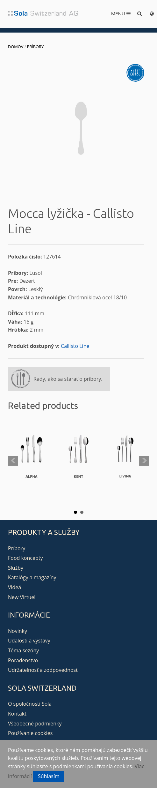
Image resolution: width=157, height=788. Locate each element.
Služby (15, 567)
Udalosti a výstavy (29, 640)
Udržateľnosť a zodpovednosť (43, 669)
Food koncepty (25, 557)
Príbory (35, 46)
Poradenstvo (23, 660)
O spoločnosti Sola (30, 703)
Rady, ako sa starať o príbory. (67, 378)
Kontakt (17, 713)
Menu (121, 13)
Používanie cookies (30, 733)
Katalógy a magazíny (32, 577)
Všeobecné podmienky (34, 723)
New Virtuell (22, 597)
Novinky (17, 630)
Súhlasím (49, 776)
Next (144, 461)
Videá (14, 587)
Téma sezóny (23, 650)
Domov (15, 46)
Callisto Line (75, 345)
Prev (13, 461)
